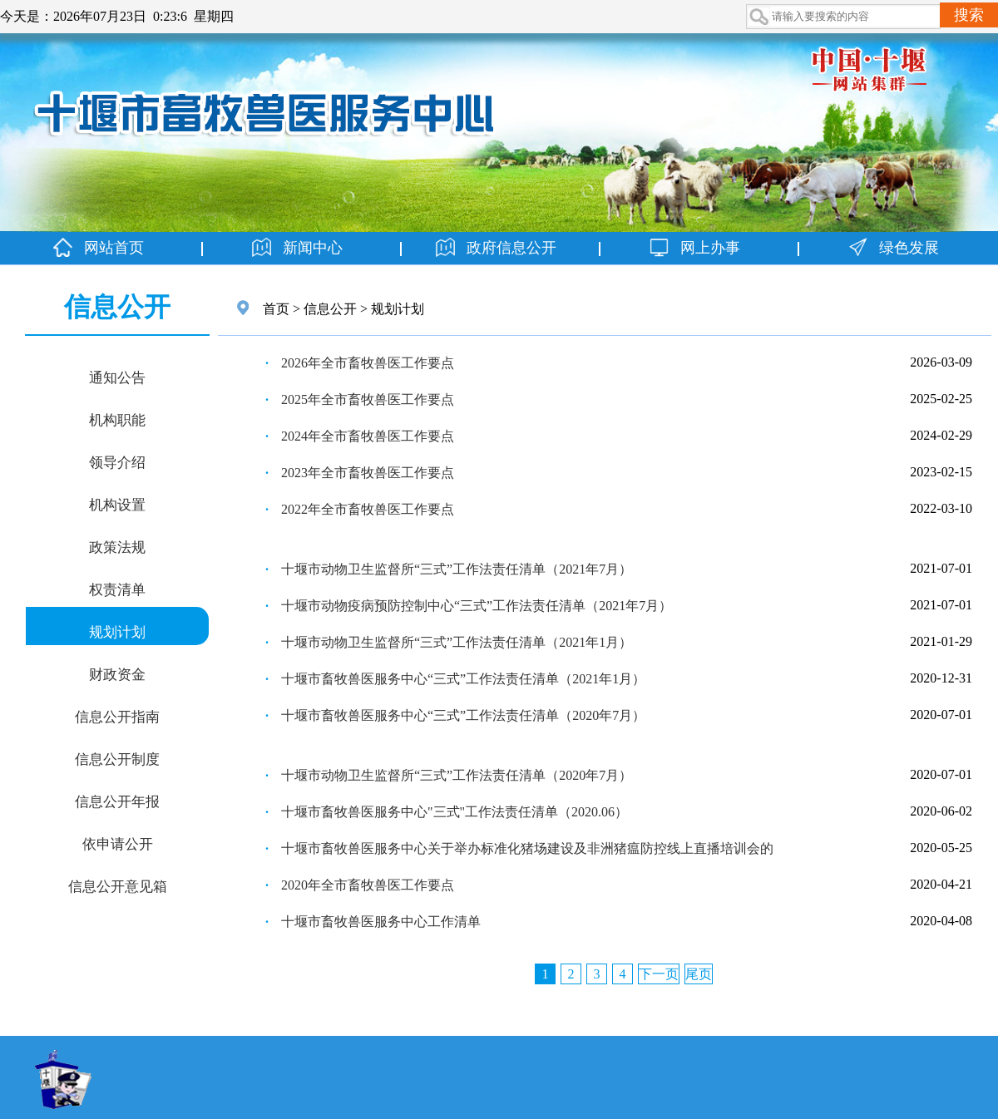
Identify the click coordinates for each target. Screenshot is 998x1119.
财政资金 (117, 673)
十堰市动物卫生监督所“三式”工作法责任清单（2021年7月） (456, 569)
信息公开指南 (117, 715)
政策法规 (117, 546)
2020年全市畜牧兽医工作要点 (367, 885)
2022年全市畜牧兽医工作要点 (367, 509)
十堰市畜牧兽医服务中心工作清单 (381, 921)
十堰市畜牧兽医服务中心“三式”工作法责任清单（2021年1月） (463, 679)
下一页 (659, 974)
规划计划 (117, 631)
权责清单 (117, 588)
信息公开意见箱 (117, 885)
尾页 (698, 974)
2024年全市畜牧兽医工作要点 (367, 436)
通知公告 (117, 376)
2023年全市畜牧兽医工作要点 (367, 473)
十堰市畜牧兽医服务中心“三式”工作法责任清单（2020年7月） (463, 715)
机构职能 (117, 419)
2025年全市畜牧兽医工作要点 (367, 399)
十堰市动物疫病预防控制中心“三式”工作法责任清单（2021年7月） (476, 606)
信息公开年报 (117, 800)
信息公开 (330, 309)
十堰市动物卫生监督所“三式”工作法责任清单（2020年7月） (456, 775)
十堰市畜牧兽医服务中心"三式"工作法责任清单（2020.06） (454, 812)
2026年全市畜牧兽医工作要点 (367, 363)
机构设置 (117, 503)
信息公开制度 (117, 758)
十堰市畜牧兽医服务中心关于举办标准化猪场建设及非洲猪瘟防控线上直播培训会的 (527, 848)
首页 (276, 309)
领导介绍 (117, 461)
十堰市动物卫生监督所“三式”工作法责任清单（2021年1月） (456, 642)
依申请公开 (117, 843)
